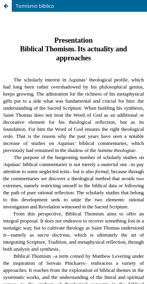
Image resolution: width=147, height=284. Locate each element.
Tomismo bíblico (35, 5)
